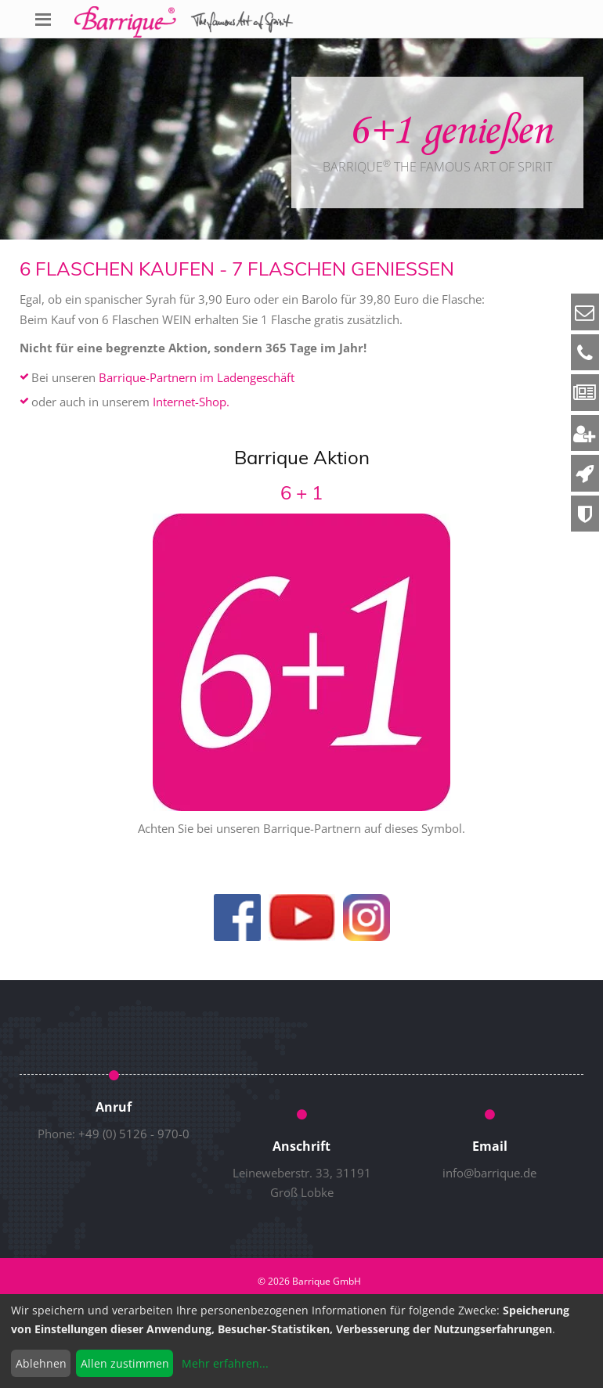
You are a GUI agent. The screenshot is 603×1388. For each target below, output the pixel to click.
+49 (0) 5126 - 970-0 (134, 1133)
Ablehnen (41, 1363)
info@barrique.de (489, 1173)
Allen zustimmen (125, 1363)
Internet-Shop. (191, 401)
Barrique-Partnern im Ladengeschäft (196, 377)
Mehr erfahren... (225, 1363)
